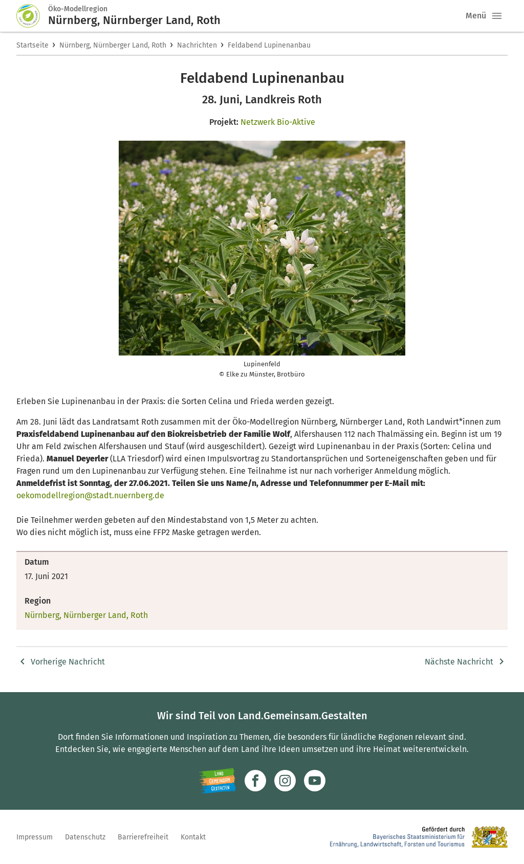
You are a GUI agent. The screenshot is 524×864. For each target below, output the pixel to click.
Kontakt (193, 837)
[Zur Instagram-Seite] (285, 780)
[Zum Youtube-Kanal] (314, 780)
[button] (497, 16)
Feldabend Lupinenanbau (269, 45)
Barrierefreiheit (143, 837)
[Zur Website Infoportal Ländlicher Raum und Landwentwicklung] (217, 780)
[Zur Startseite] (32, 16)
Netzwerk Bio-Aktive (278, 122)
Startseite (32, 45)
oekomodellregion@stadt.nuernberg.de (90, 495)
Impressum (34, 837)
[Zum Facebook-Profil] (255, 780)
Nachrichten (197, 45)
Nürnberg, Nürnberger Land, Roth (112, 45)
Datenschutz (85, 837)
